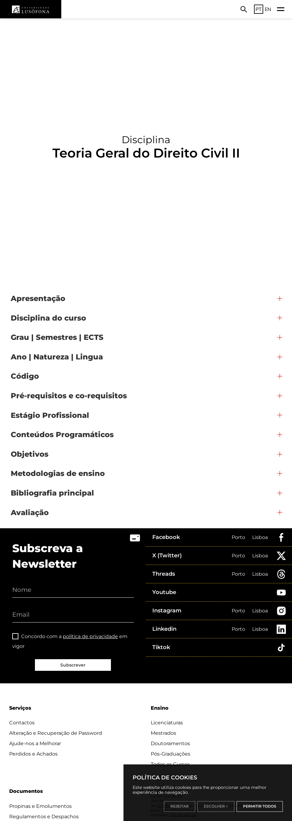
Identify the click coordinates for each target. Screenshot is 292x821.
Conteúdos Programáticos (62, 434)
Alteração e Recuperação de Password (55, 733)
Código (25, 376)
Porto (238, 537)
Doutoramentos (170, 743)
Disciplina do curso (48, 318)
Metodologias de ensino (58, 473)
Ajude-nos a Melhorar (35, 743)
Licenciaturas (167, 723)
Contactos (22, 723)
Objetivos (29, 454)
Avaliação (30, 512)
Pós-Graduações (170, 754)
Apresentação (38, 298)
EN (268, 9)
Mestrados (163, 733)
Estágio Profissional (50, 415)
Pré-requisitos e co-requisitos (69, 395)
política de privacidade (90, 636)
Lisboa (260, 537)
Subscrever (72, 665)
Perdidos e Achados (33, 754)
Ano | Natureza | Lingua (57, 356)
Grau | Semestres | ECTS (57, 337)
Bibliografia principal (52, 493)
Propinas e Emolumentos (40, 806)
